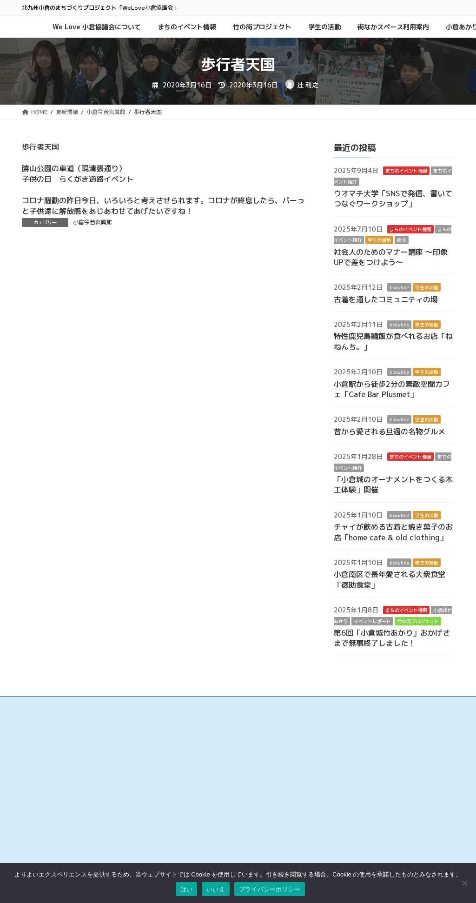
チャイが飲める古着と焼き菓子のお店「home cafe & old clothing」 (393, 532)
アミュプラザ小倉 (193, 855)
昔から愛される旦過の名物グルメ (389, 431)
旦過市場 (182, 779)
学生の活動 (379, 240)
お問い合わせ (336, 753)
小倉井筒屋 (184, 826)
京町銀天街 (184, 789)
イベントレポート (372, 621)
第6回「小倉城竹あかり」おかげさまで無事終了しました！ (392, 638)
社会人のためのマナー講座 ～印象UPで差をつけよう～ (391, 257)
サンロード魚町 (190, 798)
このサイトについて (344, 763)
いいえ (215, 889)
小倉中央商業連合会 (196, 760)
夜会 (401, 240)
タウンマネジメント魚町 (201, 807)
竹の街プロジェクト (418, 621)
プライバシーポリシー (347, 773)
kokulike (399, 288)
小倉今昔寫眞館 (92, 222)
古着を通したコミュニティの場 (386, 299)
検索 (426, 726)
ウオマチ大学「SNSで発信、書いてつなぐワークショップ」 (393, 198)
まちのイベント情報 (406, 171)
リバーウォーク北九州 (198, 836)
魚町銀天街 (184, 770)
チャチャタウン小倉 (196, 846)
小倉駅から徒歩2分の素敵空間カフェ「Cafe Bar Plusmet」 (392, 389)
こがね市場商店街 (193, 817)
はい (186, 889)
